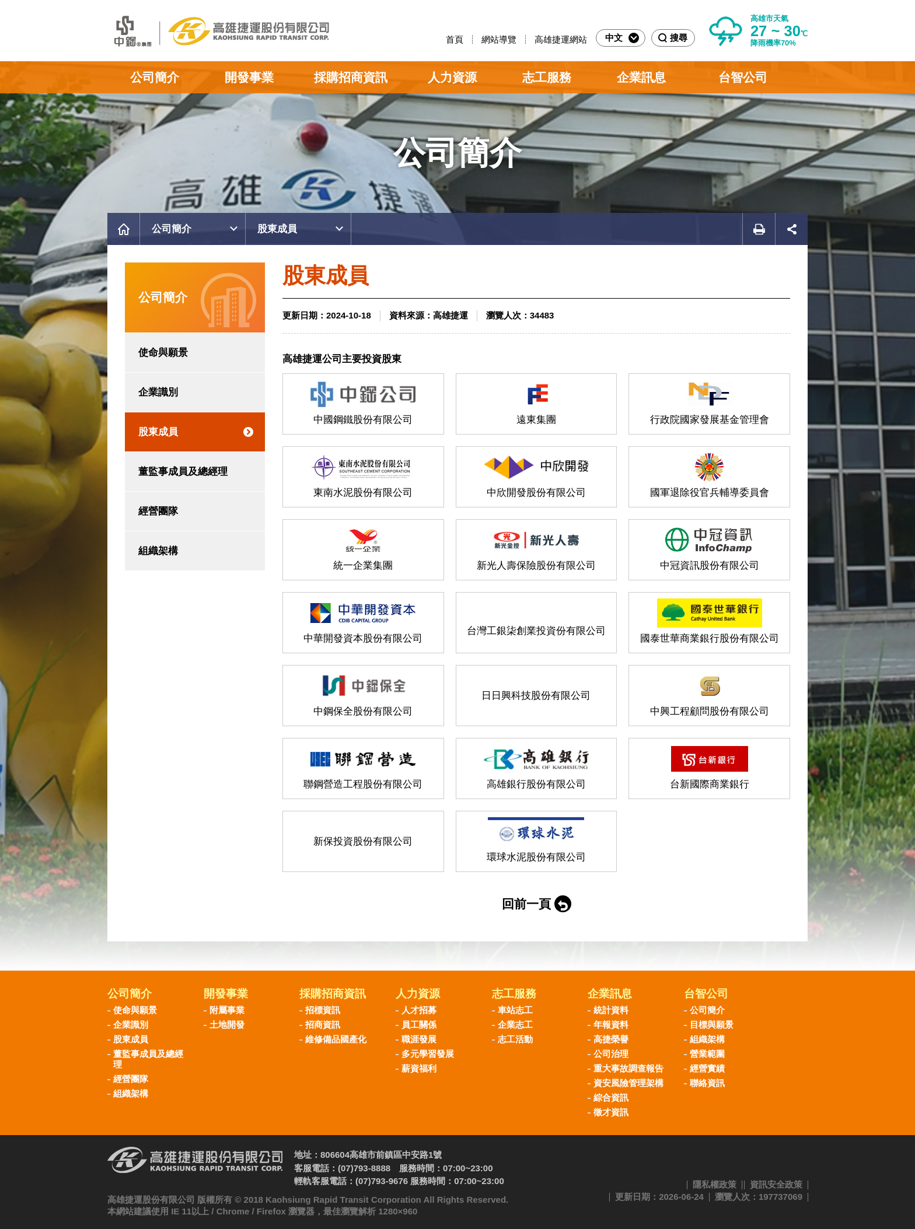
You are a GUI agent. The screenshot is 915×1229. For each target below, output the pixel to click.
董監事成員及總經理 (183, 471)
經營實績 (707, 1068)
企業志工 (515, 1025)
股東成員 (277, 228)
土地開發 (227, 1025)
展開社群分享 (792, 229)
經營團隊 (158, 511)
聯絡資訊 (707, 1083)
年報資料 (610, 1025)
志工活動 (515, 1039)
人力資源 (452, 77)
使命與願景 (163, 352)
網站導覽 (498, 39)
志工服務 (546, 77)
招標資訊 (322, 1010)
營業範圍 (707, 1054)
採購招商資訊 (350, 77)
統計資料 (610, 1010)
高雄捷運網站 (561, 39)
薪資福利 (418, 1068)
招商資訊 (322, 1025)
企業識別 (158, 392)
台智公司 (742, 77)
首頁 (454, 39)
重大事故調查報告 (628, 1068)
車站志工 (515, 1010)
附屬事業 (227, 1010)
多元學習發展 (427, 1054)
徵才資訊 (610, 1112)
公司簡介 (154, 77)
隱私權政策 (714, 1184)
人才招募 (418, 1010)
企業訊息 (641, 77)
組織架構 (158, 550)
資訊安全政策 (776, 1184)
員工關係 (418, 1025)
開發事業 (249, 77)
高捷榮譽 (610, 1039)
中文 (622, 38)
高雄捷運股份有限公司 (218, 31)
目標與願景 (712, 1025)
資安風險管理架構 (628, 1083)
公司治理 (610, 1054)
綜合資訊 (610, 1097)
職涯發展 (418, 1039)
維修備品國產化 (335, 1039)
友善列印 (758, 229)
